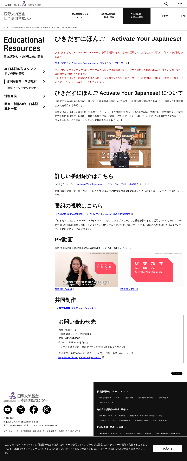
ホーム (6, 27)
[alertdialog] (93, 449)
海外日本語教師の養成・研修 (111, 409)
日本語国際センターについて (111, 391)
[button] (81, 16)
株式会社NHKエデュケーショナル (78, 308)
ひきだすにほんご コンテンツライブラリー (92, 63)
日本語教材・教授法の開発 (110, 427)
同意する (167, 448)
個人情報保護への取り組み (31, 431)
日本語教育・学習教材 (39, 27)
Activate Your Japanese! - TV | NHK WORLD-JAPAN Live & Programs (95, 214)
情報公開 (50, 431)
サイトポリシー (10, 431)
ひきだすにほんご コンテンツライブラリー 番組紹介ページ (103, 184)
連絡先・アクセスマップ (68, 431)
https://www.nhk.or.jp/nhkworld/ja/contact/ (81, 357)
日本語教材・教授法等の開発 (20, 27)
